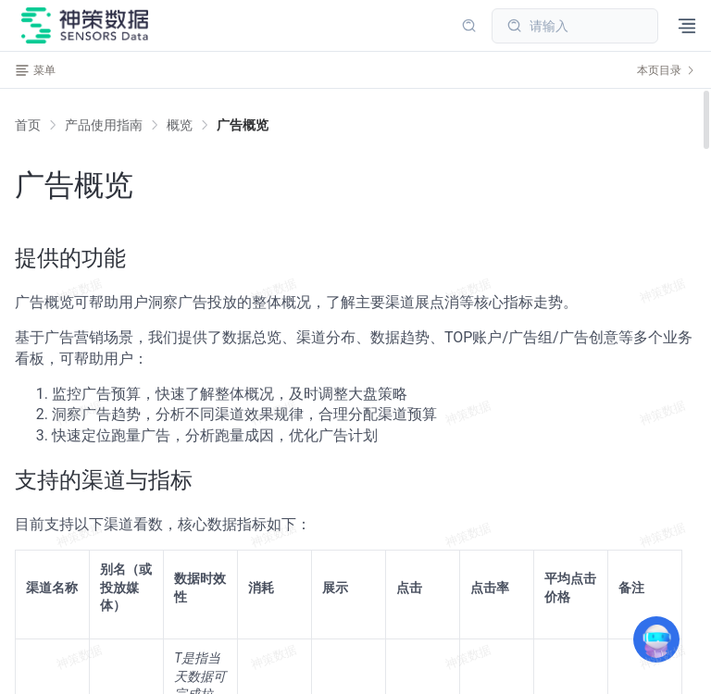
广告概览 (242, 125)
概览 (180, 125)
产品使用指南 (104, 125)
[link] (104, 124)
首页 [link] (28, 124)
